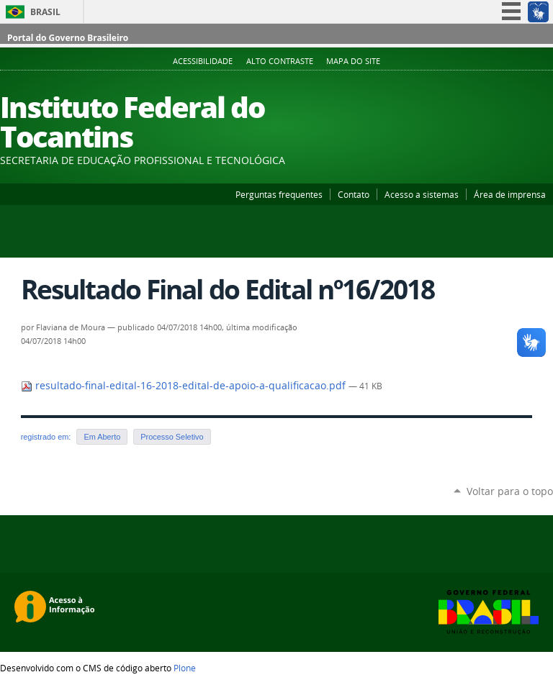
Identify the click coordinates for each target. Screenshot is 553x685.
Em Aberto (102, 436)
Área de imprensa (510, 194)
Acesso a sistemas (422, 194)
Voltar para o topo (510, 491)
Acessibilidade (203, 61)
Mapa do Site (353, 61)
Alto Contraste (279, 61)
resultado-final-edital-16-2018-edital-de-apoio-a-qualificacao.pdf (185, 385)
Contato (353, 194)
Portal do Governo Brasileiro (67, 38)
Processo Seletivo (171, 436)
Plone (185, 667)
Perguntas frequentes (279, 194)
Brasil (45, 12)
